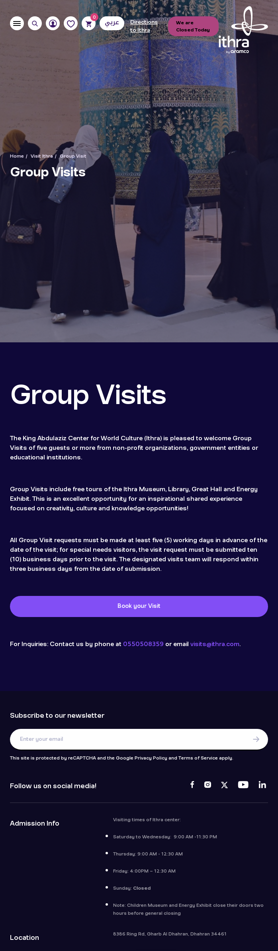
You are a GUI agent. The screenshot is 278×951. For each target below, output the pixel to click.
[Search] (35, 23)
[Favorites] (71, 23)
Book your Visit (139, 606)
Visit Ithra (42, 156)
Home (17, 156)
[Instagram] (207, 786)
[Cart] (89, 23)
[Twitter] (224, 786)
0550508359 (143, 644)
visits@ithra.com (214, 644)
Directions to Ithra (144, 26)
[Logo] (243, 30)
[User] (53, 23)
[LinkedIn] (262, 786)
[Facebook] (192, 786)
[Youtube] (243, 786)
